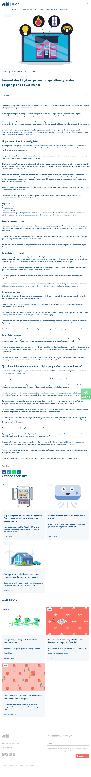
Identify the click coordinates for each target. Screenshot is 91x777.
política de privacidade (65, 751)
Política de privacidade (10, 744)
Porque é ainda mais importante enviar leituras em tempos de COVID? (65, 641)
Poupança (7, 15)
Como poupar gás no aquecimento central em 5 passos (35, 450)
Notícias (50, 609)
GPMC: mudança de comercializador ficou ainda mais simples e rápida (23, 697)
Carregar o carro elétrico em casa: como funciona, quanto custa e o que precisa (22, 575)
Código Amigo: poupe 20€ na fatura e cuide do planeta (21, 641)
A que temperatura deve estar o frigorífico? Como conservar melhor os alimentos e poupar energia (23, 518)
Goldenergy (14, 442)
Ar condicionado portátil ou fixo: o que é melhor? (66, 517)
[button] (86, 95)
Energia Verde (7, 747)
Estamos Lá (6, 609)
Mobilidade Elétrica (8, 544)
